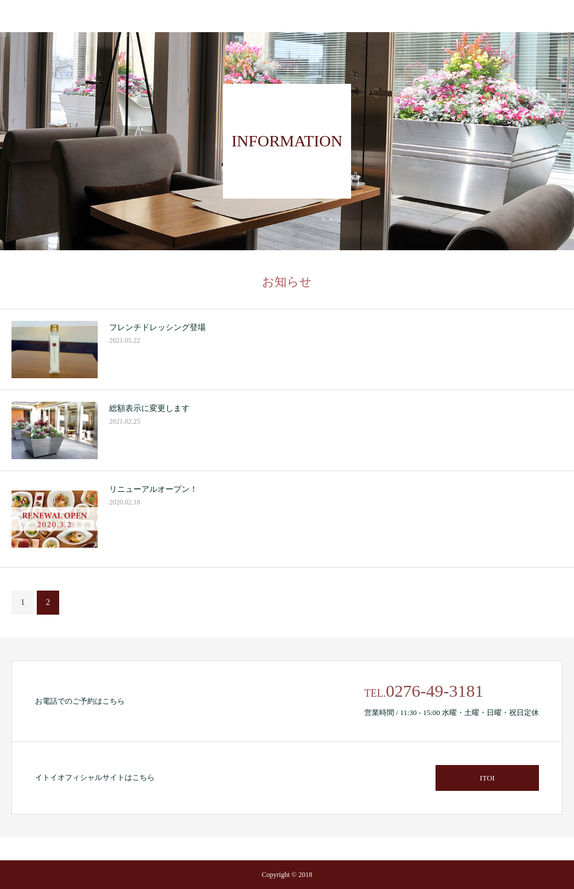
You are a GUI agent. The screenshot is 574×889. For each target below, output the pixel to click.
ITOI (487, 778)
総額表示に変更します (149, 408)
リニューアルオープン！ (153, 489)
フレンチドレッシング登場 (157, 327)
